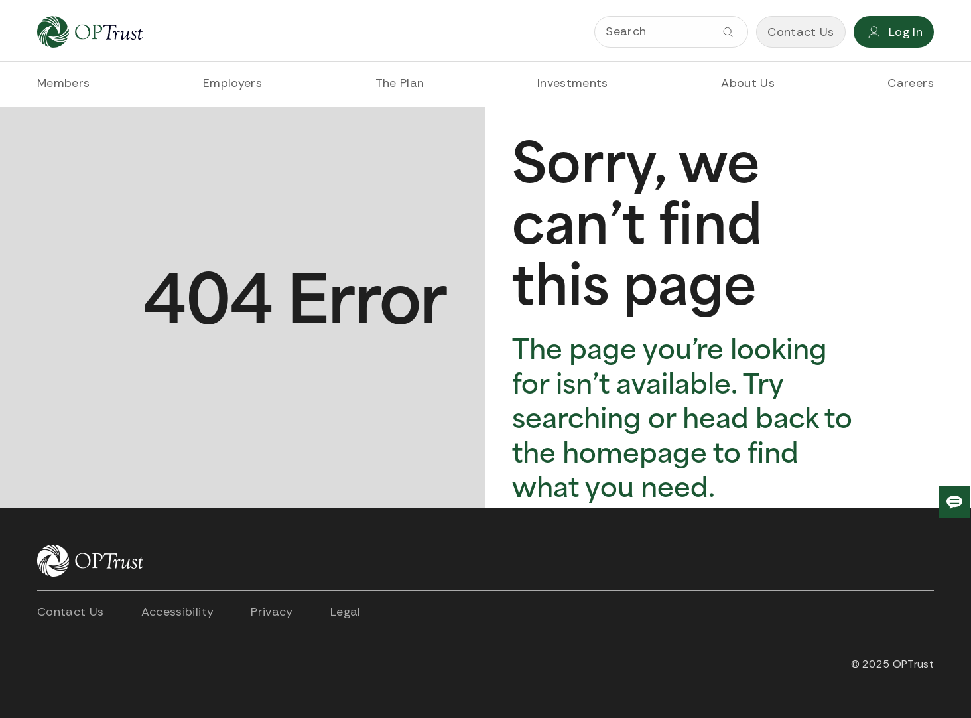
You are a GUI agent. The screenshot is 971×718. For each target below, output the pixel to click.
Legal (345, 612)
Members (63, 83)
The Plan (399, 83)
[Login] (894, 32)
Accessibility (177, 612)
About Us (748, 83)
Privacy (272, 612)
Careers (910, 83)
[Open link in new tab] (50, 664)
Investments (572, 83)
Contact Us (70, 612)
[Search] (671, 32)
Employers (232, 83)
